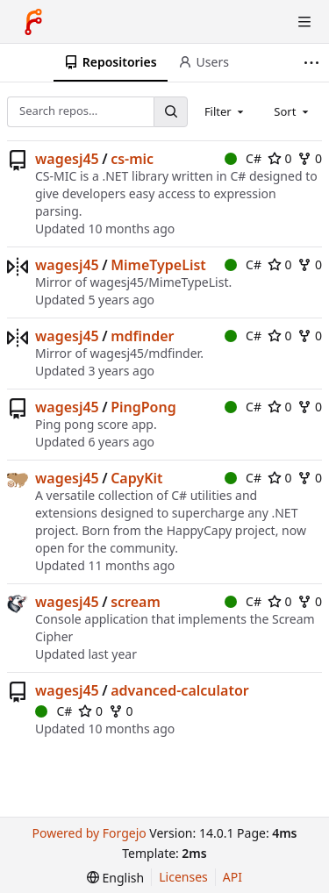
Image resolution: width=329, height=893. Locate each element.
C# (243, 158)
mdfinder (142, 336)
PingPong (143, 407)
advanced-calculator (180, 690)
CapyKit (136, 478)
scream (136, 602)
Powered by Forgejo (89, 833)
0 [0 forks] (309, 158)
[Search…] (170, 111)
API (232, 876)
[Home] (33, 22)
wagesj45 (67, 159)
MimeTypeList (158, 265)
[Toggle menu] (304, 22)
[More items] (313, 63)
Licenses (183, 876)
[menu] (115, 877)
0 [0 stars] (280, 158)
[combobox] (225, 111)
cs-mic (132, 159)
